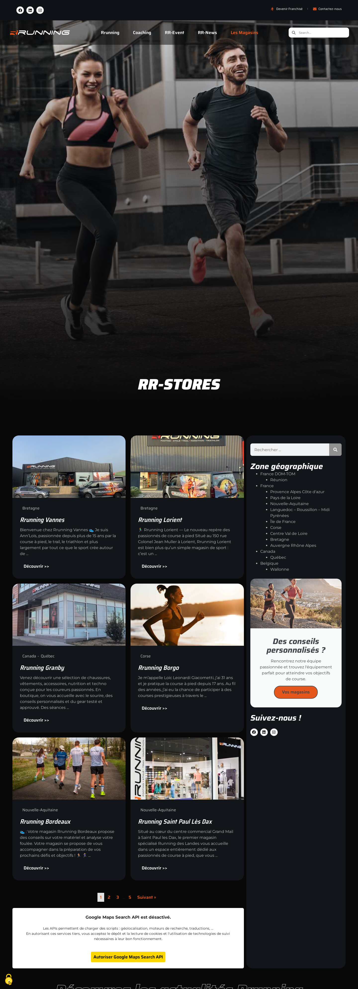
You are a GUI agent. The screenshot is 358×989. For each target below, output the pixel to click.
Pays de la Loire (285, 497)
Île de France (283, 521)
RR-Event (174, 32)
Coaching (142, 32)
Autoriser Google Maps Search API (128, 956)
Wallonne (279, 569)
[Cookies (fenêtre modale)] (8, 980)
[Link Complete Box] (69, 506)
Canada (267, 551)
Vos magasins (296, 691)
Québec (278, 557)
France (267, 485)
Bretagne (279, 539)
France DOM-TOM (277, 474)
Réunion (278, 479)
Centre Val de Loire (289, 533)
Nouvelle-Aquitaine (289, 503)
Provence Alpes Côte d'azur (297, 491)
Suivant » (146, 897)
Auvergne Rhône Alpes (293, 545)
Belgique (269, 563)
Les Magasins (244, 32)
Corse (275, 527)
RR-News (207, 32)
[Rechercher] (335, 449)
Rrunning (110, 32)
